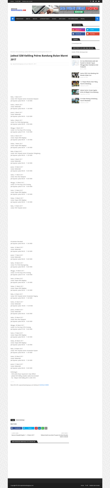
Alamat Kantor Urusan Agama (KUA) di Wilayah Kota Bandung (89, 91)
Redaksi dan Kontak (27, 1)
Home (12, 1)
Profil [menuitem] (83, 18)
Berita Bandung (20, 51)
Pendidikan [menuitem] (19, 18)
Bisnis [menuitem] (54, 18)
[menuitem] (13, 19)
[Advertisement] (40, 37)
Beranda (13, 51)
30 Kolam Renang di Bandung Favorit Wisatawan (88, 99)
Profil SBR (17, 1)
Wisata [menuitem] (35, 18)
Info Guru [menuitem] (62, 18)
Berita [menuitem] (28, 18)
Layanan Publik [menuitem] (44, 18)
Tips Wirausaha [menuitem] (73, 18)
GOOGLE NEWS (44, 385)
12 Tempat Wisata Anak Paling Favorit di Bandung (89, 82)
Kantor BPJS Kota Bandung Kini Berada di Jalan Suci (89, 74)
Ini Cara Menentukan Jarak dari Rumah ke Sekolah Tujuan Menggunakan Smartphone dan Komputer (89, 64)
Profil (86, 485)
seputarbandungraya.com (19, 64)
